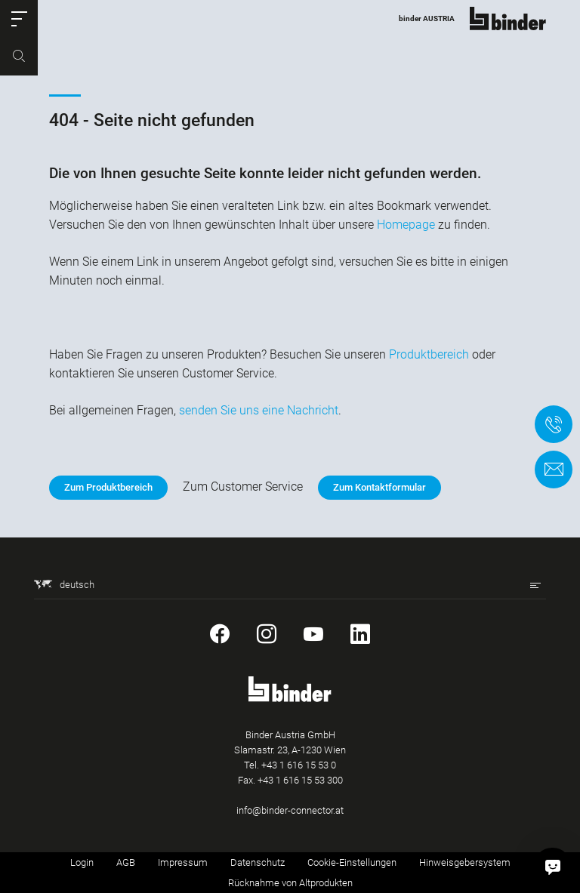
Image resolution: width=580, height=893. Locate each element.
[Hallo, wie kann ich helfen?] (553, 866)
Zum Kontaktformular (379, 487)
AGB (125, 862)
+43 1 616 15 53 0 (298, 765)
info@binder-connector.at (290, 810)
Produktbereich (429, 354)
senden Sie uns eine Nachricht (258, 410)
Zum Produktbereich (108, 487)
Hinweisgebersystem (465, 862)
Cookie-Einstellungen (351, 862)
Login (82, 862)
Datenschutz (257, 862)
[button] (19, 19)
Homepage (406, 224)
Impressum (183, 862)
